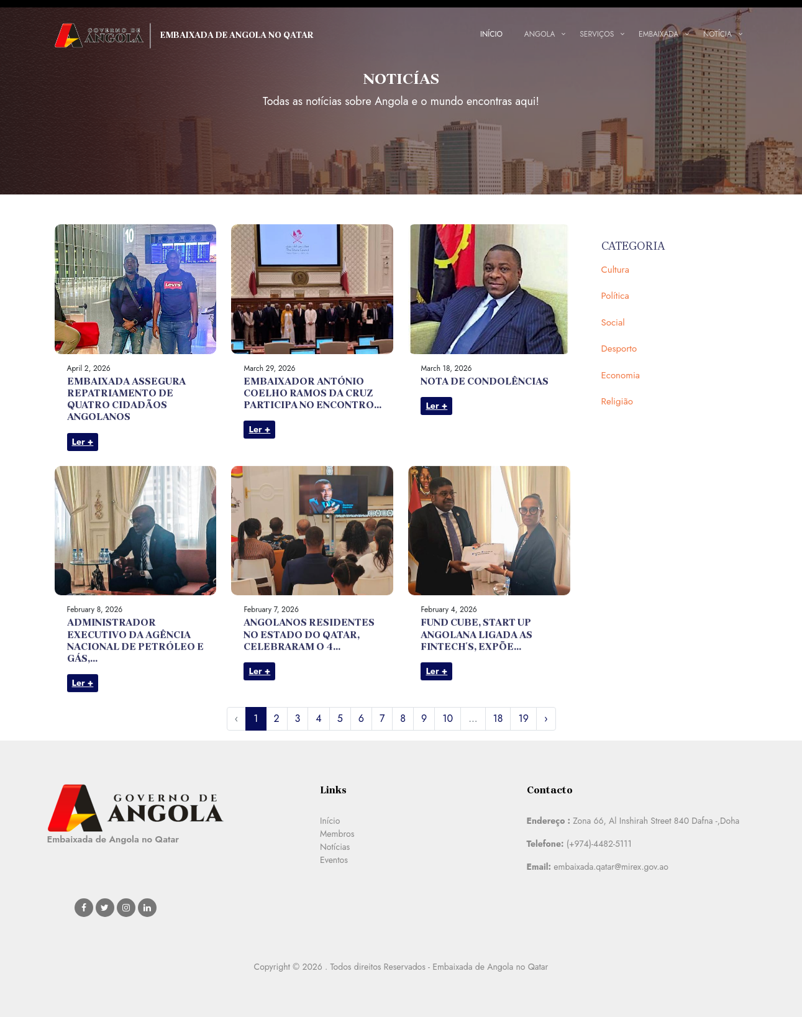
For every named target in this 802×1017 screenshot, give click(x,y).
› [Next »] (546, 718)
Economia (620, 375)
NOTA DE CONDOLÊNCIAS (485, 381)
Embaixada (658, 34)
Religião (617, 401)
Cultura (615, 269)
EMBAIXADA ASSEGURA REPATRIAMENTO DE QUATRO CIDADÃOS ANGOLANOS (126, 399)
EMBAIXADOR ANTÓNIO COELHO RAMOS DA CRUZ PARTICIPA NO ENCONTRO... (312, 393)
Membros (337, 834)
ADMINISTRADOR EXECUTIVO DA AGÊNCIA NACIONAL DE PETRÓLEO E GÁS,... (135, 694)
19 (523, 718)
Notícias (335, 847)
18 (498, 718)
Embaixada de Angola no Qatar (184, 35)
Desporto (619, 348)
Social (613, 322)
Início (491, 34)
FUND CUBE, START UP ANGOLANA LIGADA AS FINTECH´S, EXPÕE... (476, 688)
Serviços (597, 34)
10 (447, 718)
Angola (539, 34)
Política (615, 296)
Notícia (717, 34)
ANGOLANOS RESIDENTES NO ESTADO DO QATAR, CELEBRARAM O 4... (309, 688)
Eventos (334, 860)
